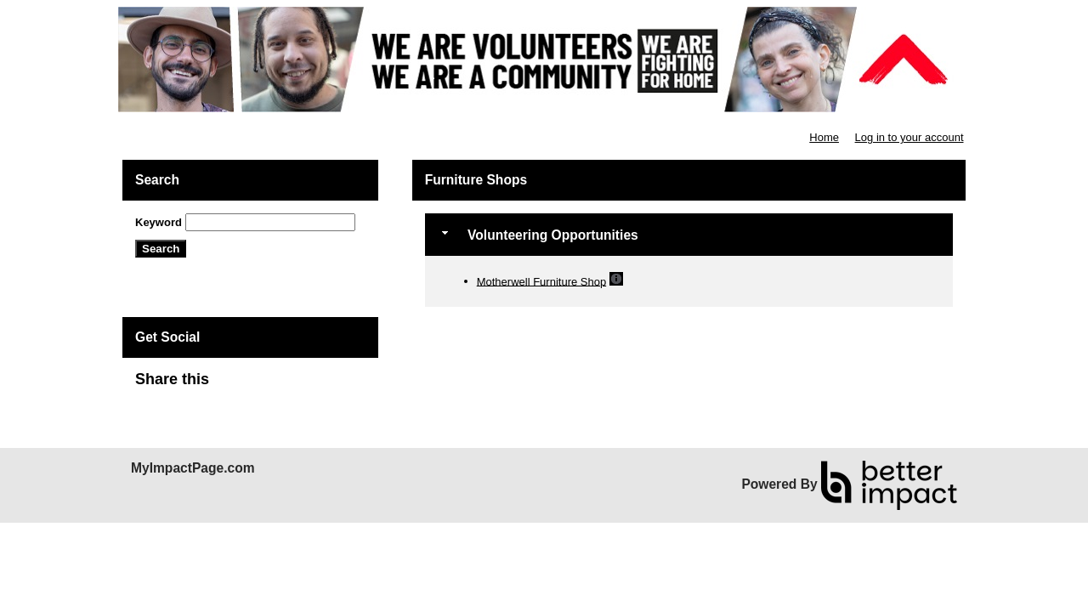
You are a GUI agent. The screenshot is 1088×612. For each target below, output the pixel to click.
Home (824, 137)
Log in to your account (909, 137)
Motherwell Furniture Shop (541, 281)
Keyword (158, 222)
